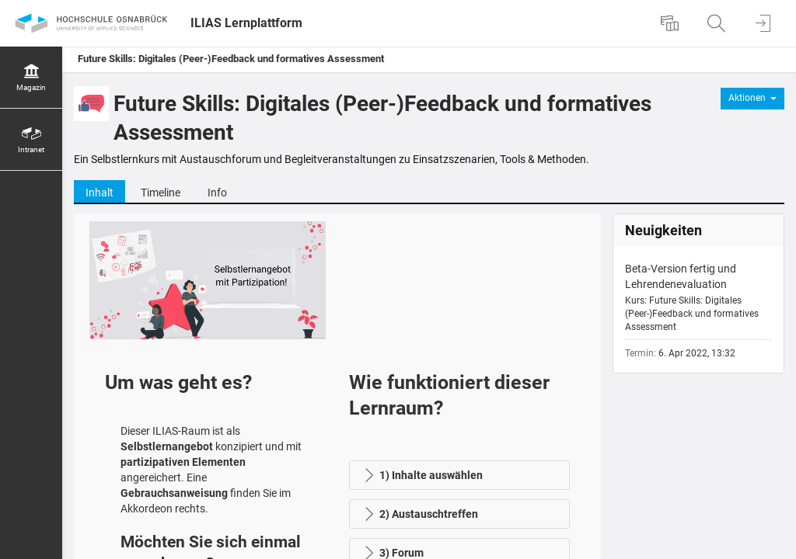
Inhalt (99, 192)
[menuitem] (671, 23)
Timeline (160, 192)
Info (217, 192)
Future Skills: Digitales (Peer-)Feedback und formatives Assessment (231, 58)
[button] (459, 475)
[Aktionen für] (752, 98)
